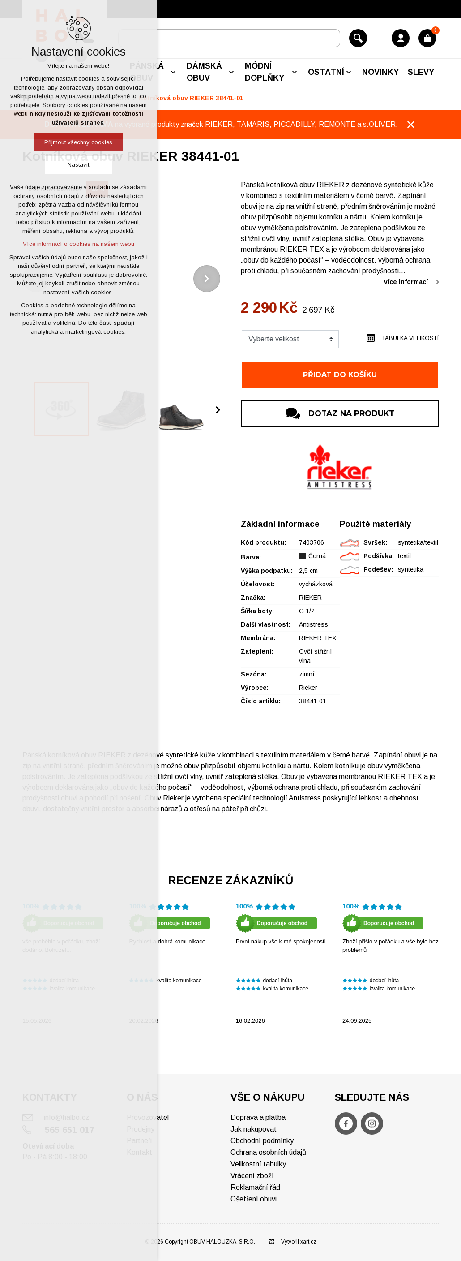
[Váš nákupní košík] (427, 38)
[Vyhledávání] (358, 38)
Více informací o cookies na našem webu (78, 244)
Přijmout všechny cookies (78, 142)
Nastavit (78, 164)
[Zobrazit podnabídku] (173, 72)
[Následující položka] (206, 278)
